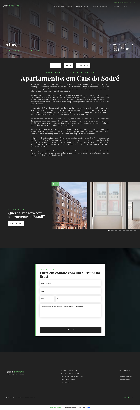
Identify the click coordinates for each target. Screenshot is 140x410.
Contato (82, 65)
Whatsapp (15, 223)
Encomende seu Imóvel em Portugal (72, 376)
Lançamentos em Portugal (63, 6)
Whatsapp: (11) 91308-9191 (121, 2)
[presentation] (54, 323)
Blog (125, 6)
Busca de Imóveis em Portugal (70, 373)
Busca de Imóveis (82, 6)
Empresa (117, 6)
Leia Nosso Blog (65, 382)
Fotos (54, 65)
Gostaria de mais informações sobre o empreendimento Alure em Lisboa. (70, 310)
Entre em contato (125, 370)
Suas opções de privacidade (74, 407)
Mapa (67, 65)
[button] (53, 184)
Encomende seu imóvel (101, 6)
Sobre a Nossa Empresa (68, 379)
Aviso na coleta (55, 407)
